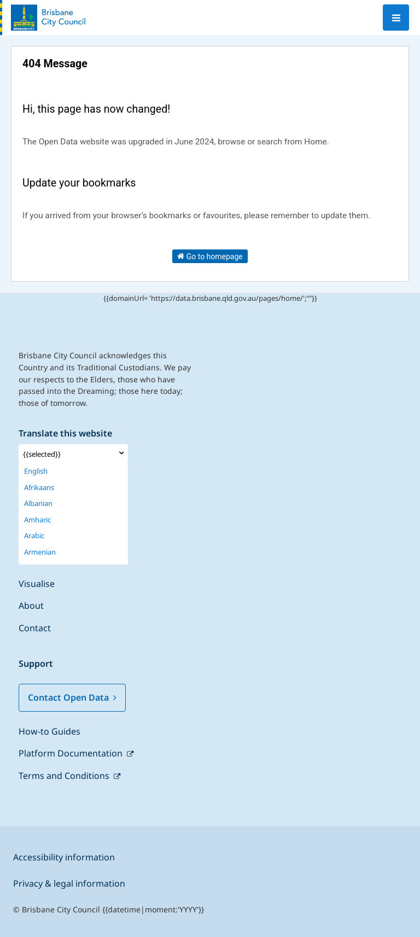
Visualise (37, 584)
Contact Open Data (72, 697)
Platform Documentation (72, 753)
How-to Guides (49, 731)
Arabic (34, 535)
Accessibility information (64, 857)
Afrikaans (39, 487)
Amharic (37, 520)
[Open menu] (396, 17)
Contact (35, 628)
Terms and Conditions (65, 776)
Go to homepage (210, 256)
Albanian (38, 503)
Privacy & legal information (69, 883)
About (31, 606)
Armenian (40, 552)
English (36, 471)
